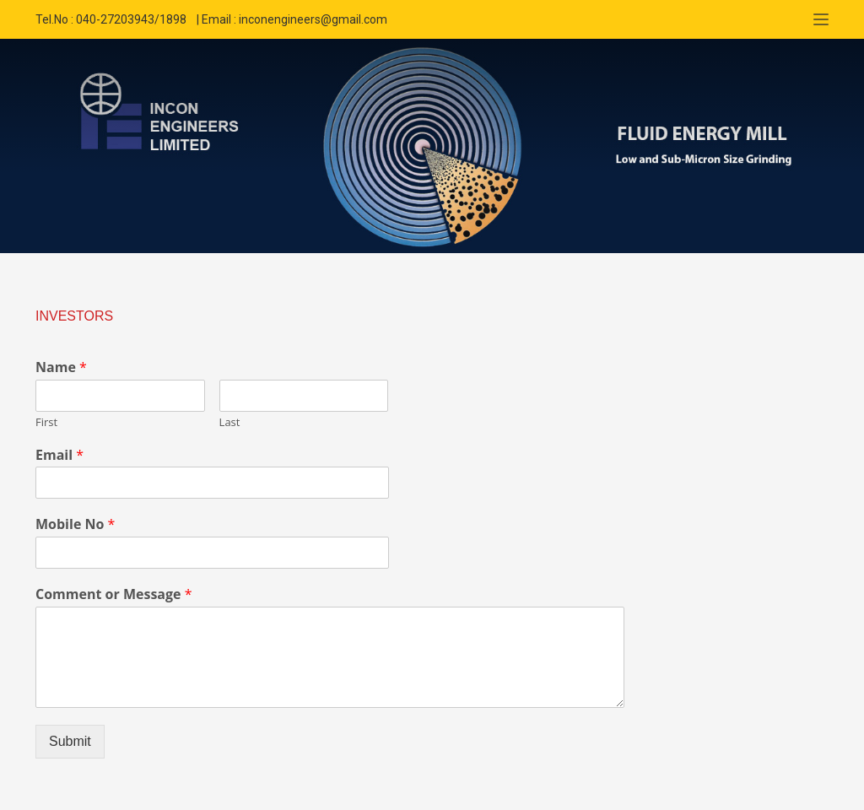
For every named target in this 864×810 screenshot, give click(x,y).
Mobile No (75, 524)
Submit (70, 741)
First (46, 422)
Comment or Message (113, 594)
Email (59, 455)
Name (61, 367)
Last (229, 422)
